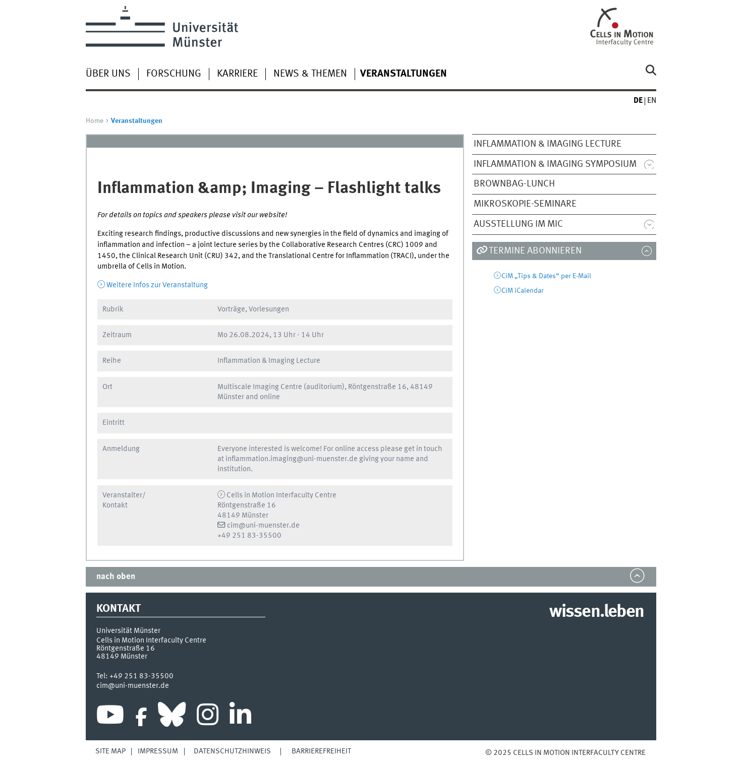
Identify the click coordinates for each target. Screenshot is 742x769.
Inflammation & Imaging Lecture (547, 144)
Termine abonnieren (535, 250)
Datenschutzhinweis (232, 751)
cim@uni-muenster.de (263, 526)
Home (94, 120)
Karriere (237, 74)
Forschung (173, 74)
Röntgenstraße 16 (125, 649)
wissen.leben (596, 612)
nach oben (115, 576)
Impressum (158, 751)
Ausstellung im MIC (518, 224)
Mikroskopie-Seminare (525, 204)
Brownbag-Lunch (514, 183)
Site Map (110, 751)
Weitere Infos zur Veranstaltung (157, 285)
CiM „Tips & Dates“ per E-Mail (546, 276)
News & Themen (310, 74)
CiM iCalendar (522, 290)
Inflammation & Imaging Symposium (555, 164)
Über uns (108, 74)
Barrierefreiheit (321, 751)
